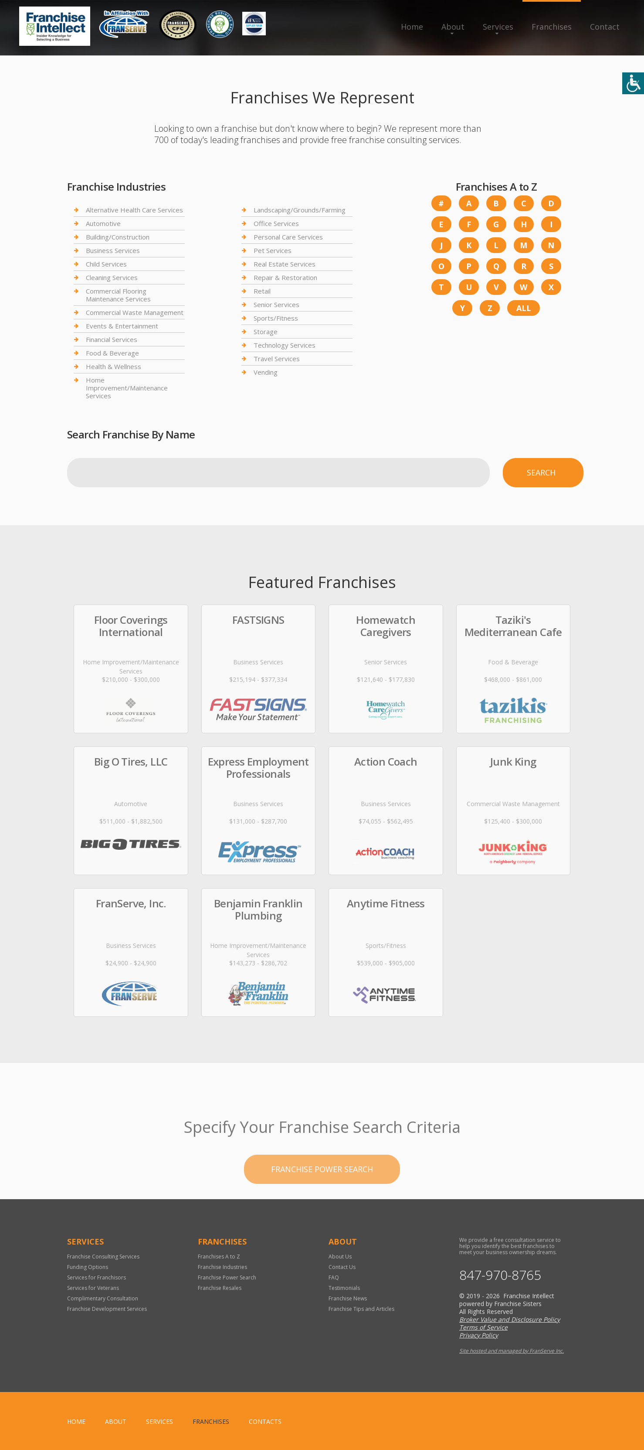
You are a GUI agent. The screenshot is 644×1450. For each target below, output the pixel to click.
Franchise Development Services (107, 1309)
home (76, 1421)
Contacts (265, 1421)
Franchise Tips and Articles (361, 1309)
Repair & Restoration (285, 277)
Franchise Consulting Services (103, 1256)
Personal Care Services (288, 237)
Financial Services (111, 339)
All (523, 308)
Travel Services (277, 358)
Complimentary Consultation (102, 1298)
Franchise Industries (222, 1267)
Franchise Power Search (227, 1277)
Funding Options (87, 1267)
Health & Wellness (113, 366)
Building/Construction (117, 237)
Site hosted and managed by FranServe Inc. (511, 1350)
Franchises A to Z (219, 1256)
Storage (266, 331)
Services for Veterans (93, 1288)
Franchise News (348, 1298)
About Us (340, 1256)
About (452, 26)
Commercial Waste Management (134, 312)
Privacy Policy (478, 1335)
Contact (605, 26)
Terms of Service (483, 1327)
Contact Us (342, 1267)
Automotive (103, 223)
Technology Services (284, 345)
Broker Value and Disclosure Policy (509, 1319)
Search (541, 472)
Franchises (552, 26)
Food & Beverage (112, 353)
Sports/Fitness (276, 318)
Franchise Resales (219, 1288)
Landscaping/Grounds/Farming (300, 210)
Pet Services (272, 250)
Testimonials (344, 1288)
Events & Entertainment (122, 325)
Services (498, 26)
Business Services (113, 250)
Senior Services (276, 304)
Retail (262, 291)
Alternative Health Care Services (134, 210)
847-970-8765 (500, 1275)
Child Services (106, 264)
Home (412, 26)
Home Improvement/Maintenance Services (127, 388)
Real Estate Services (284, 264)
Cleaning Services (112, 277)
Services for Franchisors (96, 1277)
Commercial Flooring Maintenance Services (118, 295)
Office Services (276, 223)
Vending (266, 372)
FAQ (334, 1277)
